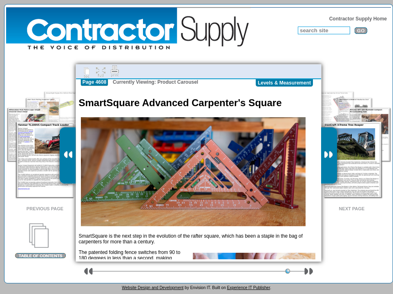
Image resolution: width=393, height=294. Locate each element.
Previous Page (45, 208)
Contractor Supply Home (358, 19)
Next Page (352, 208)
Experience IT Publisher (248, 287)
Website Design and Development (152, 287)
